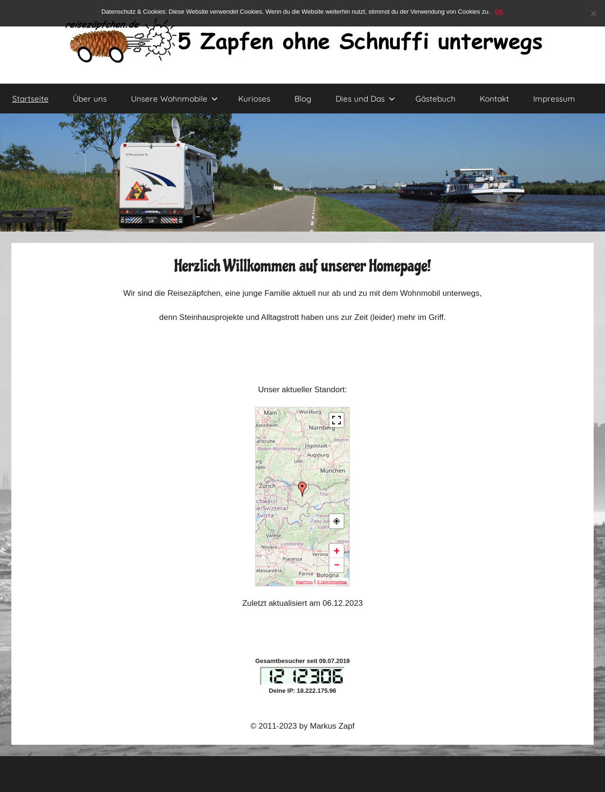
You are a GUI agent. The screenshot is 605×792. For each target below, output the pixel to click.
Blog (302, 98)
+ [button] (337, 551)
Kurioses (254, 98)
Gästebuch (435, 98)
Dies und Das (365, 98)
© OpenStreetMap (332, 582)
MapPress (304, 582)
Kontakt (494, 98)
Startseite (30, 98)
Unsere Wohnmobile (174, 98)
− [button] (336, 565)
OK (499, 11)
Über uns (90, 98)
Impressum (554, 98)
